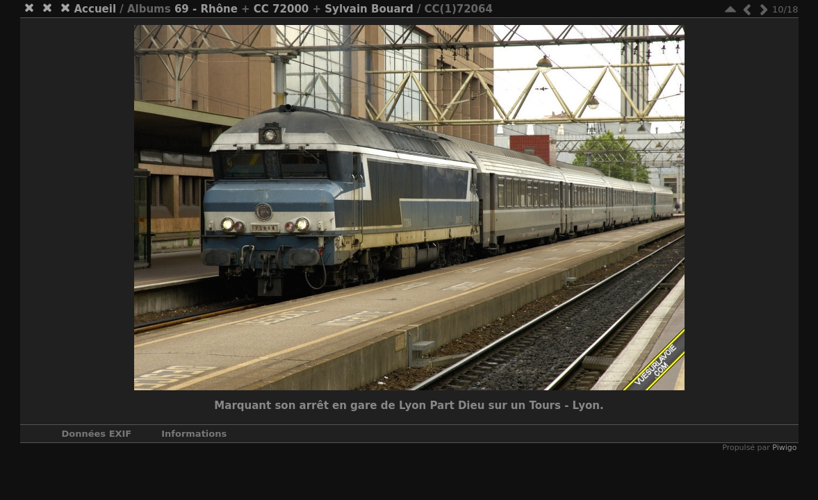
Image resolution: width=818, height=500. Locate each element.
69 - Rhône (206, 9)
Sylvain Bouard (369, 9)
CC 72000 (281, 9)
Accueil (95, 9)
